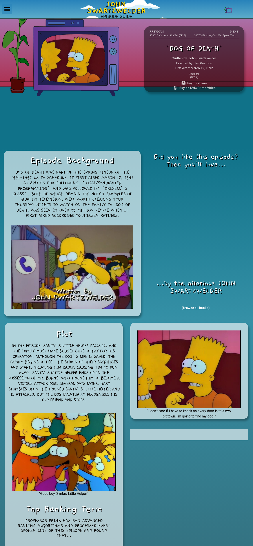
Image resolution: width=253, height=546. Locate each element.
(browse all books (195, 308)
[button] (7, 9)
